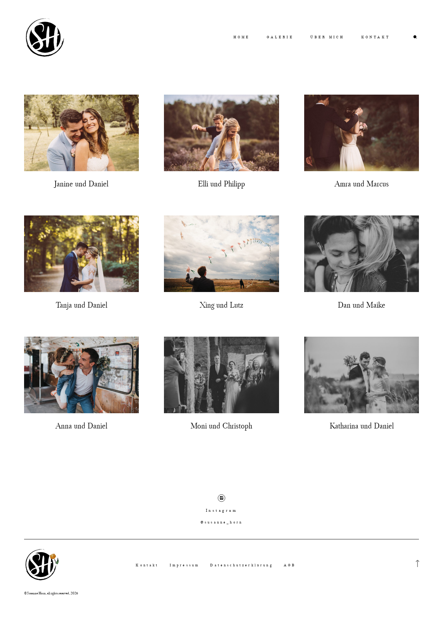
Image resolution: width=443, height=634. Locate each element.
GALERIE (280, 37)
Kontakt (147, 566)
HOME (241, 37)
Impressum (184, 566)
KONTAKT (375, 37)
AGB (290, 566)
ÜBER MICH (327, 37)
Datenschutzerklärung (241, 566)
